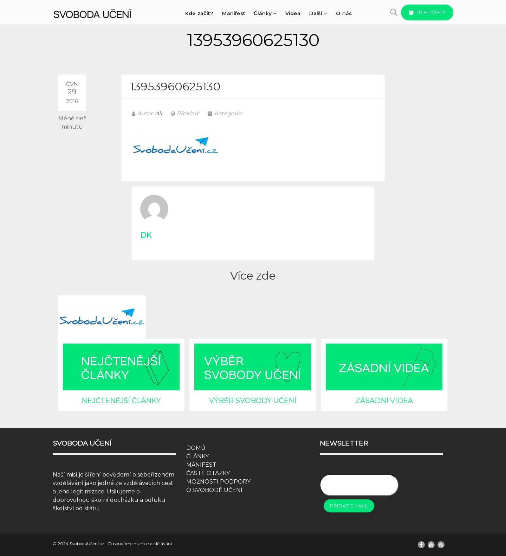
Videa (292, 13)
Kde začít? (199, 13)
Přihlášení (427, 12)
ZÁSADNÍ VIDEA (384, 400)
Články (265, 13)
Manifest (233, 13)
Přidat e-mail (349, 506)
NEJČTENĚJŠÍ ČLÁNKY (121, 400)
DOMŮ (196, 448)
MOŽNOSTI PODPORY (218, 481)
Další (318, 13)
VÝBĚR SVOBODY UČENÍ (252, 400)
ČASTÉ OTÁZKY (208, 473)
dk (158, 113)
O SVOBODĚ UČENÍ (214, 490)
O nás (344, 13)
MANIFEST (201, 464)
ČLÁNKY (197, 456)
